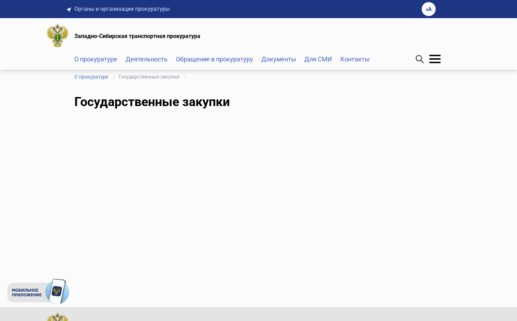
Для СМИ (318, 59)
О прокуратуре (95, 59)
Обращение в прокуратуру (214, 59)
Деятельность (147, 59)
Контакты (355, 59)
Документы (278, 59)
